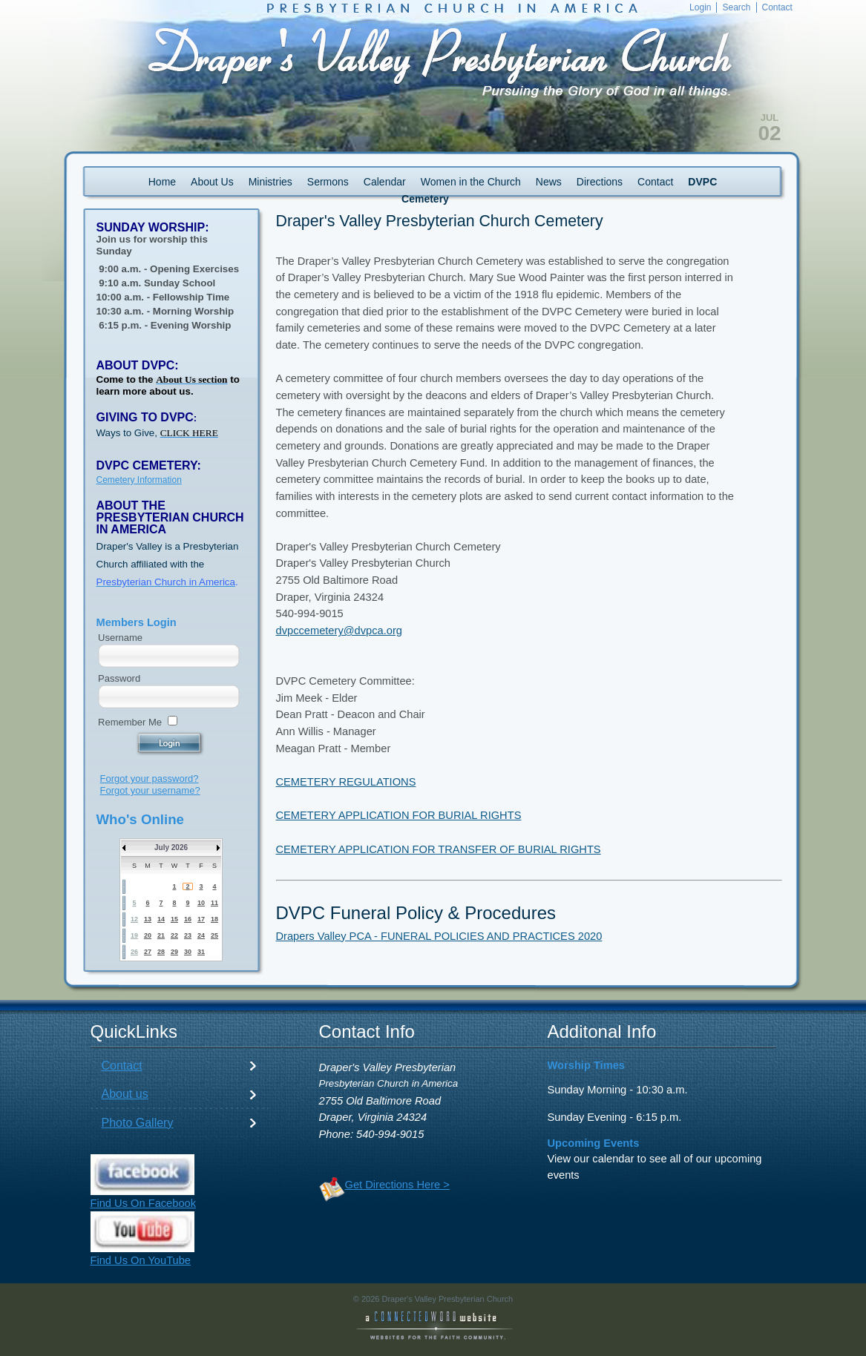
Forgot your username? (150, 790)
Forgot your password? (149, 778)
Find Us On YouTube (141, 1260)
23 (187, 935)
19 (134, 935)
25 (214, 935)
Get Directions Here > (397, 1185)
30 (187, 951)
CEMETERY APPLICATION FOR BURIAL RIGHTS (399, 815)
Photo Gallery (138, 1122)
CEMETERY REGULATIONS (346, 782)
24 (201, 935)
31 (201, 951)
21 (161, 935)
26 (134, 951)
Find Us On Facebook (144, 1203)
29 (174, 951)
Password (119, 678)
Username (120, 637)
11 (214, 902)
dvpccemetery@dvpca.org (339, 630)
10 (201, 902)
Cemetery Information (139, 480)
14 (161, 919)
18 (214, 919)
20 (147, 935)
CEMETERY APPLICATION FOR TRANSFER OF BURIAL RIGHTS (438, 849)
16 (187, 919)
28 (161, 951)
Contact (122, 1065)
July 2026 (171, 847)
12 (134, 919)
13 (147, 919)
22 (174, 935)
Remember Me (130, 722)
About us (125, 1093)
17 (201, 919)
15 (174, 919)
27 (147, 951)
